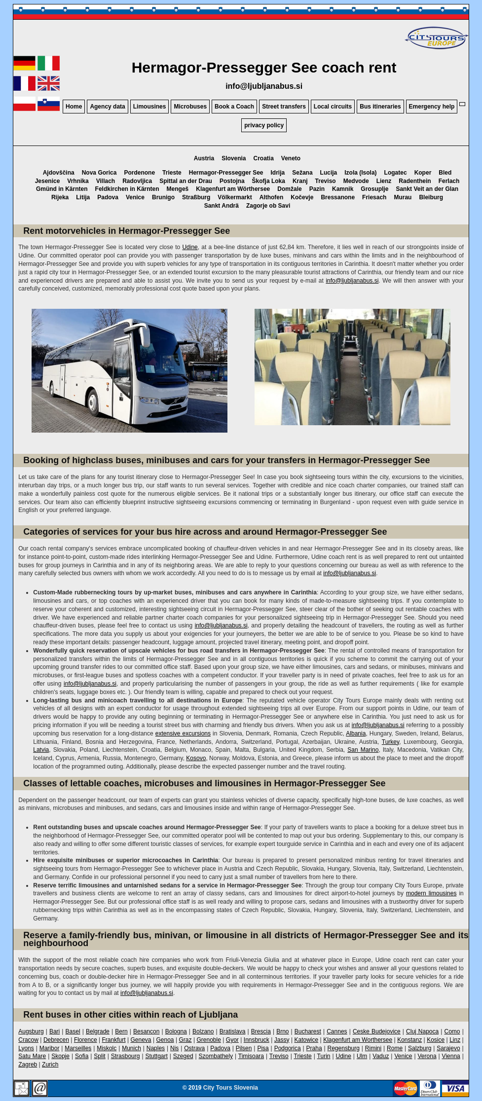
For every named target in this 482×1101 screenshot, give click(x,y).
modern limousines (431, 893)
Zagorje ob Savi (268, 205)
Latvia (41, 749)
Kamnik (342, 188)
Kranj (300, 181)
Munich (131, 1048)
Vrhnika (77, 181)
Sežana (302, 172)
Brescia (261, 1031)
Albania (356, 733)
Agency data (107, 106)
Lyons (26, 1048)
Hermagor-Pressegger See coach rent (264, 67)
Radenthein (415, 181)
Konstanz (409, 1039)
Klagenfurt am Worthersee (357, 1039)
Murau (402, 197)
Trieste (172, 172)
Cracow (28, 1039)
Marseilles (78, 1048)
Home (74, 106)
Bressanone (338, 197)
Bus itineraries (380, 106)
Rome (395, 1048)
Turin (324, 1056)
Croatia (263, 158)
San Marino (362, 749)
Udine (189, 247)
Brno (282, 1031)
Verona (427, 1056)
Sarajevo (448, 1048)
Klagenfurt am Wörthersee (233, 188)
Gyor (232, 1039)
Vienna (451, 1056)
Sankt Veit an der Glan (427, 188)
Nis (174, 1048)
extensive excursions (183, 733)
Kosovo (196, 758)
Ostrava (194, 1048)
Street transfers (284, 106)
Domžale (289, 188)
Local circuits (333, 106)
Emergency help (432, 106)
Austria (204, 158)
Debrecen (56, 1039)
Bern (121, 1031)
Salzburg (419, 1048)
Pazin (317, 188)
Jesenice (47, 181)
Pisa (262, 1048)
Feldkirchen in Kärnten (127, 188)
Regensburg (344, 1048)
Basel (73, 1031)
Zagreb (27, 1064)
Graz (185, 1039)
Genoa (165, 1039)
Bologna (176, 1031)
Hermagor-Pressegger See (226, 172)
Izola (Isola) (360, 172)
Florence (85, 1039)
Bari (54, 1031)
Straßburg (196, 197)
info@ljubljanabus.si (263, 86)
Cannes (337, 1031)
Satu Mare (32, 1056)
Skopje (60, 1056)
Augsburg (30, 1031)
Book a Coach (234, 106)
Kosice (436, 1039)
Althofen (272, 197)
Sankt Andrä (221, 205)
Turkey (390, 741)
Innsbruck (256, 1039)
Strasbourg (125, 1056)
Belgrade (98, 1031)
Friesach (374, 197)
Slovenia (234, 158)
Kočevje (302, 197)
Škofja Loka (268, 181)
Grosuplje (374, 188)
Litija (83, 197)
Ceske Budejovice (377, 1031)
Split (99, 1056)
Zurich (50, 1064)
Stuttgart (156, 1056)
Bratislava (233, 1031)
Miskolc (106, 1048)
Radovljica (137, 181)
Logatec (395, 172)
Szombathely (216, 1056)
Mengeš (178, 188)
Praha (314, 1048)
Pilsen (244, 1048)
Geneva (141, 1039)
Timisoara (251, 1056)
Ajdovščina (58, 172)
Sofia (81, 1056)
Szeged (183, 1056)
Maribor (49, 1048)
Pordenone (139, 172)
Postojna (232, 181)
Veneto (290, 158)
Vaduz (380, 1056)
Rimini (373, 1048)
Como (452, 1031)
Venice (135, 197)
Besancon (146, 1031)
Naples (156, 1048)
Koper (423, 172)
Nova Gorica (99, 172)
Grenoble (209, 1039)
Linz (454, 1039)
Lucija (328, 172)
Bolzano (203, 1031)
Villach (105, 181)
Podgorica (287, 1048)
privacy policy (264, 125)
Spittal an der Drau (185, 181)
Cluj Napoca (422, 1031)
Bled (445, 172)
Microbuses (190, 106)
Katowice (306, 1039)
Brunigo (163, 197)
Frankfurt (114, 1039)
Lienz (384, 181)
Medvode (356, 181)
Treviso (325, 181)
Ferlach (449, 181)
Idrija (278, 172)
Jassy (282, 1039)
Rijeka (60, 197)
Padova (107, 197)
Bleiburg (431, 197)
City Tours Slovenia (230, 1087)
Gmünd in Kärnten (62, 188)
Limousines (149, 106)
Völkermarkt (235, 197)
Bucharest (308, 1031)
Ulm (362, 1056)
